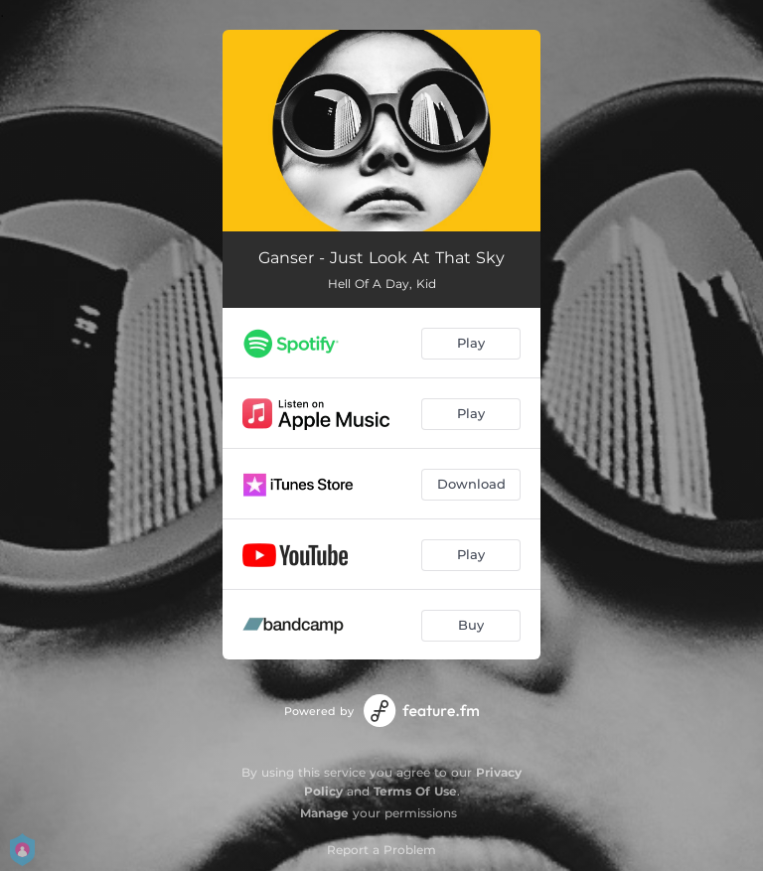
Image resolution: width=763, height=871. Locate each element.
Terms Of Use (415, 791)
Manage (324, 812)
